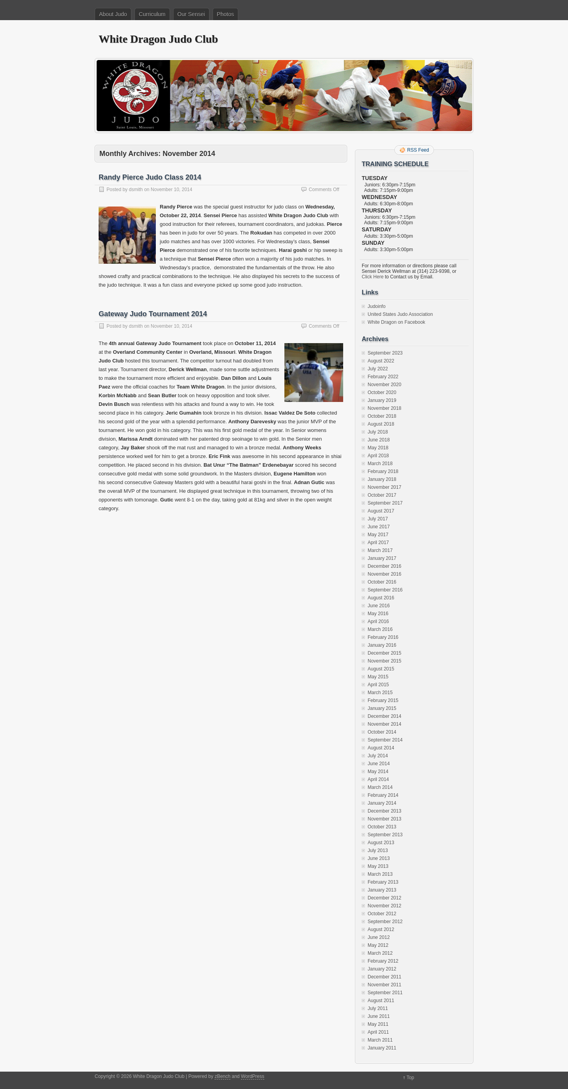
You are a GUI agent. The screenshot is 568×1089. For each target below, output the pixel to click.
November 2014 (384, 724)
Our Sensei (191, 14)
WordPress (252, 1076)
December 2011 (384, 977)
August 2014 (381, 748)
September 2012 (385, 921)
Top (410, 1077)
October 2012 (382, 913)
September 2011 (385, 992)
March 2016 (380, 629)
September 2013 (385, 834)
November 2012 (384, 906)
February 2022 (383, 376)
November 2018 (384, 408)
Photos (225, 14)
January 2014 (382, 803)
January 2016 (382, 645)
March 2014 (380, 787)
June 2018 (379, 440)
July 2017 (378, 519)
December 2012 (384, 898)
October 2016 (382, 582)
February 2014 (383, 795)
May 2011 (378, 1024)
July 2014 (378, 756)
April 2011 (378, 1032)
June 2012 (379, 937)
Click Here (372, 277)
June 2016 (379, 605)
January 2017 (382, 558)
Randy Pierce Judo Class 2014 (150, 177)
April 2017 (378, 542)
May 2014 (378, 771)
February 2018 (383, 471)
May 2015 (378, 677)
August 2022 (381, 361)
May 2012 (378, 945)
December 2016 (384, 566)
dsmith (136, 189)
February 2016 (383, 637)
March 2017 (380, 550)
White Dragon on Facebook (396, 322)
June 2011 (379, 1016)
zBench (222, 1076)
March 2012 (380, 953)
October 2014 (382, 732)
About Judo (113, 14)
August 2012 (381, 929)
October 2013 (382, 827)
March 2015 (380, 692)
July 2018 (378, 432)
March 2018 (380, 463)
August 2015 (381, 669)
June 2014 (379, 763)
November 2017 (384, 487)
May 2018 (378, 448)
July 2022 (378, 369)
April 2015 (378, 684)
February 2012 (383, 961)
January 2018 (382, 479)
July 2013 (378, 850)
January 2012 (382, 969)
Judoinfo (376, 306)
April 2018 (378, 455)
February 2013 (383, 882)
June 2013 (379, 858)
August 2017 (381, 511)
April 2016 (378, 621)
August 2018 (381, 424)
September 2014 (385, 740)
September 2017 (385, 503)
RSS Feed (418, 150)
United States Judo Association (400, 314)
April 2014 (378, 779)
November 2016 (384, 574)
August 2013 (381, 842)
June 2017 (379, 526)
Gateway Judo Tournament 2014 (153, 314)
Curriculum (152, 14)
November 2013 (384, 819)
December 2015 (384, 653)
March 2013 (380, 874)
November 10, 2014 (171, 189)
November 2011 (384, 985)
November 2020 (384, 384)
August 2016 (381, 598)
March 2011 (380, 1040)
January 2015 (382, 708)
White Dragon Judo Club (158, 39)
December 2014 (384, 716)
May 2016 (378, 613)
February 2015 (383, 700)
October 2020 (382, 392)
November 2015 (384, 661)
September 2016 (385, 590)
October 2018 (382, 416)
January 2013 (382, 890)
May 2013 (378, 866)
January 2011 (382, 1048)
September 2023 (385, 353)
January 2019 (382, 400)
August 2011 (381, 1000)
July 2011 (378, 1008)
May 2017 (378, 534)
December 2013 (384, 811)
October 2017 (382, 495)
